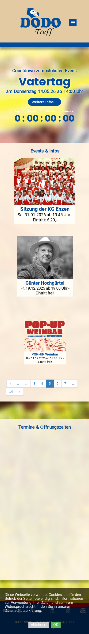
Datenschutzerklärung (23, 610)
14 (11, 391)
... (26, 383)
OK (55, 624)
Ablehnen (38, 624)
